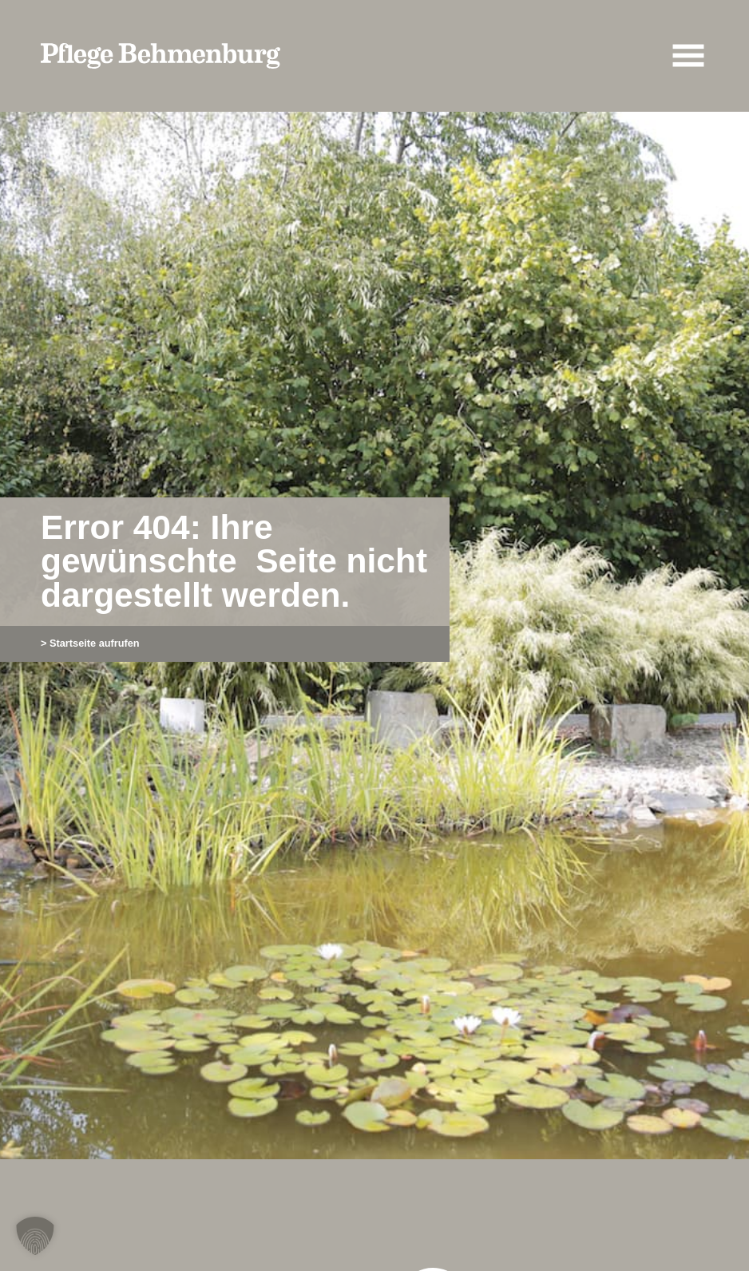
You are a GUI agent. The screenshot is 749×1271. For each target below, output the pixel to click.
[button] (35, 1236)
